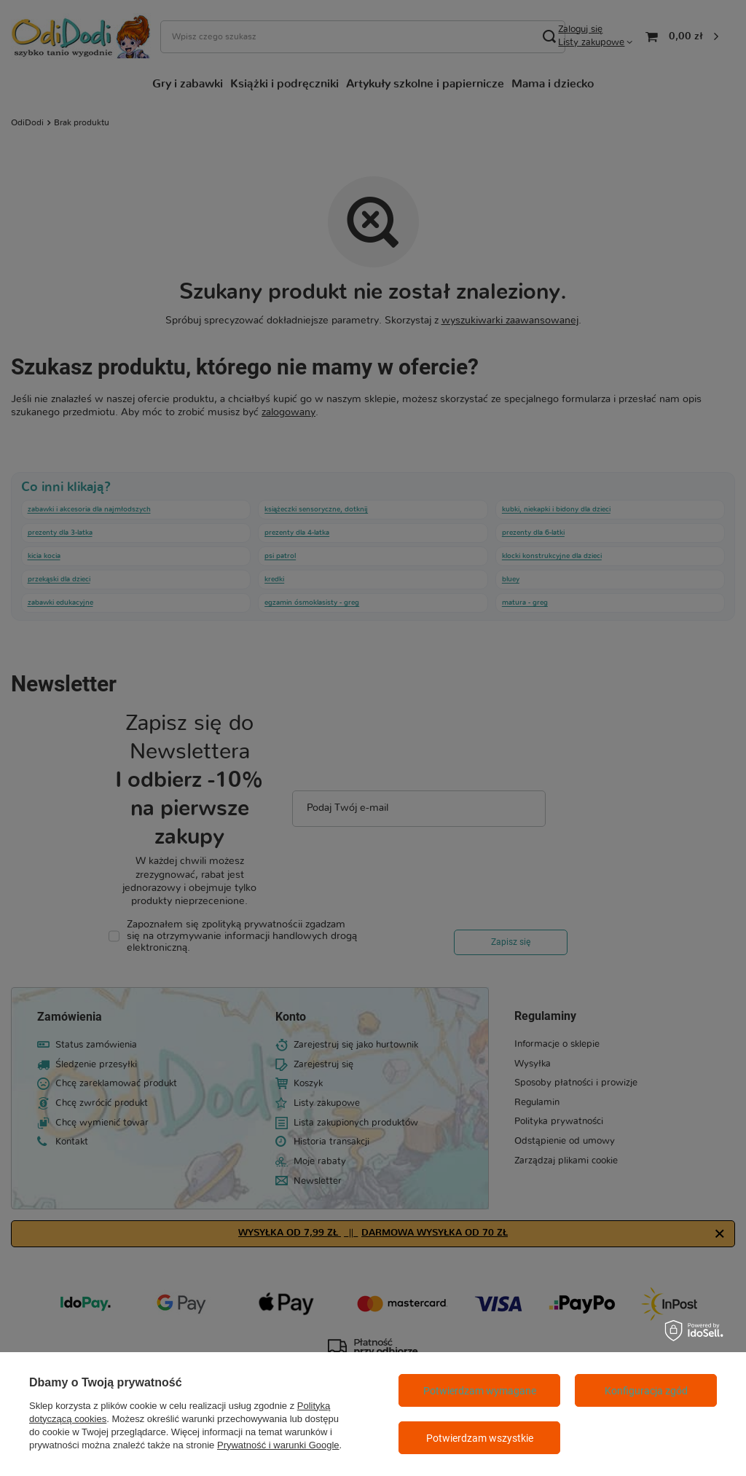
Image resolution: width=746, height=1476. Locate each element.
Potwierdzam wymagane (479, 1391)
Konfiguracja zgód (646, 1391)
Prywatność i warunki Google (278, 1445)
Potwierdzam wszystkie (479, 1438)
